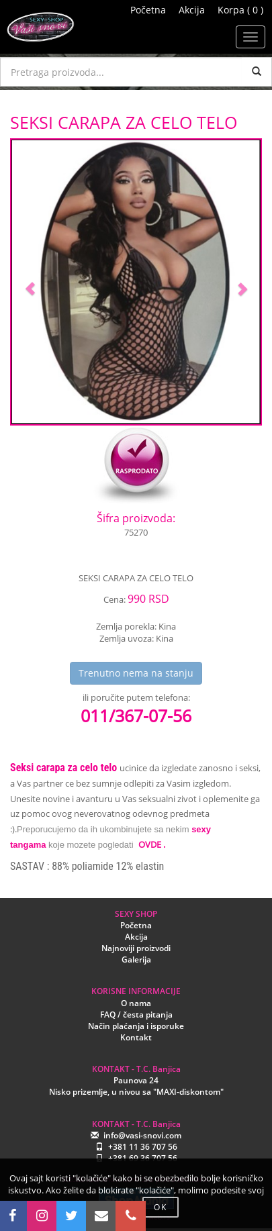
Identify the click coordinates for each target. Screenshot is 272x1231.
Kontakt (136, 1037)
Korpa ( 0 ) (240, 9)
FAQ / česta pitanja (136, 1014)
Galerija (136, 959)
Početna (148, 9)
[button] (30, 282)
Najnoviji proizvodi (136, 948)
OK (160, 1207)
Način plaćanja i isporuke (136, 1026)
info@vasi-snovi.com (142, 1135)
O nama (136, 1003)
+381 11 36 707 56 (142, 1146)
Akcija (192, 9)
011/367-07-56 (136, 715)
